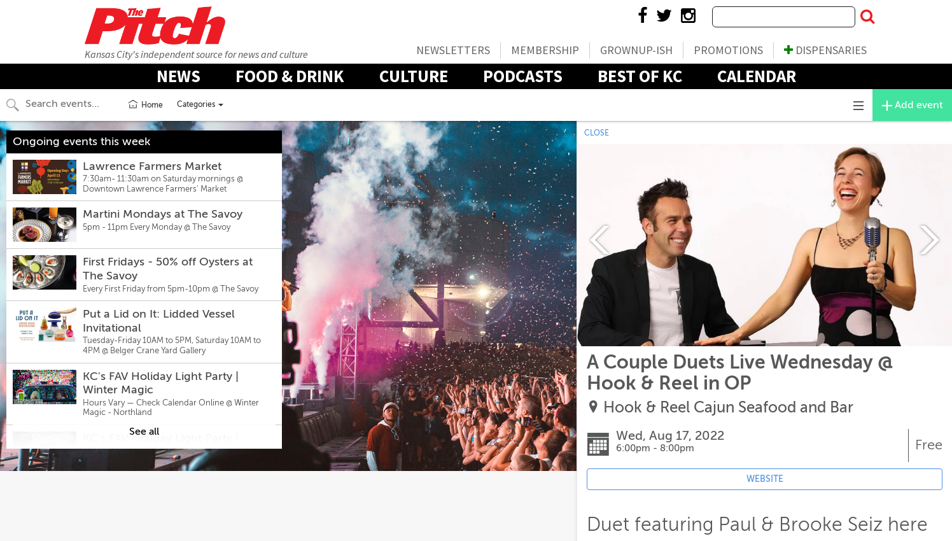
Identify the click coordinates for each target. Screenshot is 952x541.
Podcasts (523, 76)
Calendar (756, 76)
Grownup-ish (636, 50)
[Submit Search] (867, 17)
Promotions (728, 50)
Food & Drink (289, 76)
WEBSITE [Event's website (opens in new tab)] (764, 479)
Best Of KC (640, 76)
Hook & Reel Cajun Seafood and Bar (728, 407)
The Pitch (154, 25)
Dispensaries (825, 50)
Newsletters (453, 50)
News (178, 76)
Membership (545, 50)
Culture (413, 76)
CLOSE (596, 133)
